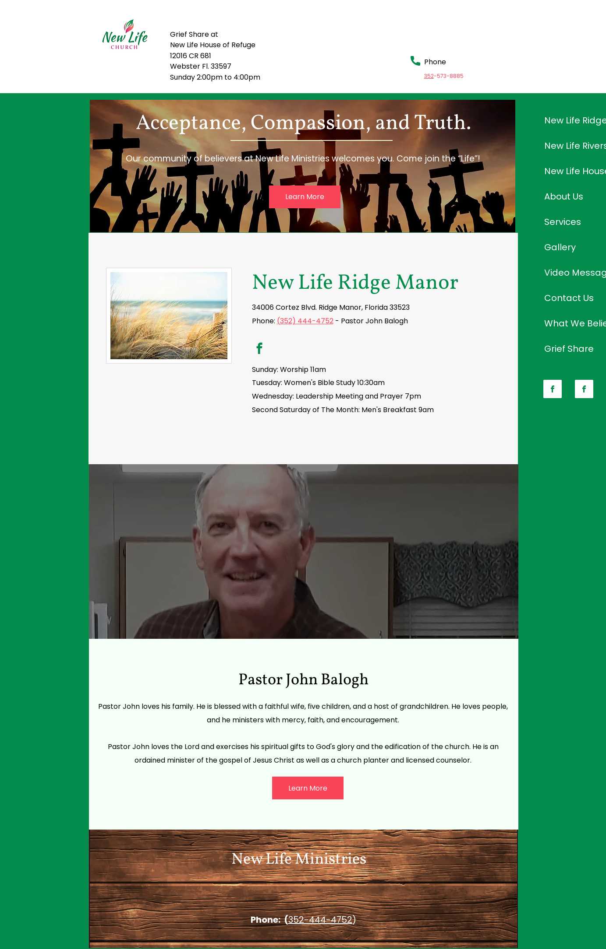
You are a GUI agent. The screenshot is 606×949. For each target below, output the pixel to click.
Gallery (560, 247)
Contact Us (569, 298)
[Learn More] (304, 197)
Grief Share (569, 349)
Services (562, 222)
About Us (563, 196)
